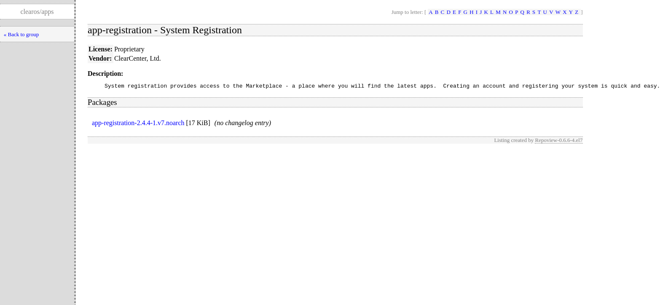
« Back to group (21, 34)
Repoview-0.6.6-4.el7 (558, 141)
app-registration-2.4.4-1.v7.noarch (138, 124)
